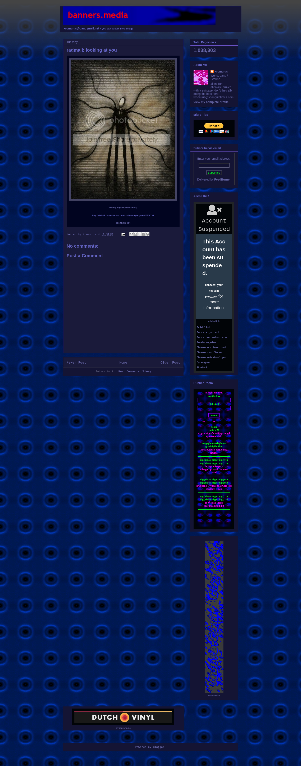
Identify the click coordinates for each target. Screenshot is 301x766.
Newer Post (76, 363)
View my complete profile (211, 102)
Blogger (159, 747)
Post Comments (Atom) (135, 371)
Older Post (170, 363)
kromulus (221, 71)
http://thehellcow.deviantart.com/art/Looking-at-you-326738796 (123, 215)
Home (123, 363)
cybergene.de (214, 695)
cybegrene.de (123, 728)
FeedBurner (222, 179)
